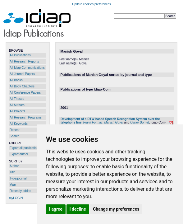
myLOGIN (16, 198)
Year (13, 184)
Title (13, 172)
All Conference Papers (25, 92)
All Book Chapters (22, 86)
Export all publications (25, 148)
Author (14, 166)
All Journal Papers (22, 74)
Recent (15, 130)
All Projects (17, 111)
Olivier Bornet (139, 122)
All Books (16, 80)
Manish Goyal (113, 122)
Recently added (20, 191)
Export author (19, 154)
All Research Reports (24, 61)
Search (15, 136)
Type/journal (18, 178)
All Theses (17, 98)
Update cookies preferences (91, 4)
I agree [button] (55, 209)
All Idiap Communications (27, 67)
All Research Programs (26, 117)
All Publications (20, 55)
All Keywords (19, 123)
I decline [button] (78, 209)
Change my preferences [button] (116, 209)
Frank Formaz (93, 122)
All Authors (17, 105)
